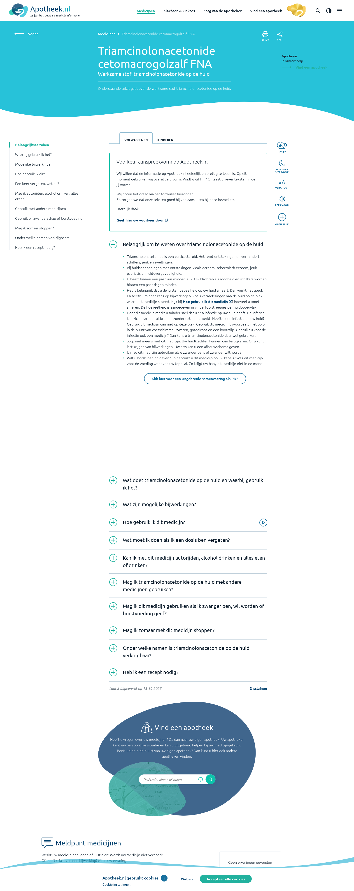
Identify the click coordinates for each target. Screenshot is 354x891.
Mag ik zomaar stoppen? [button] (34, 227)
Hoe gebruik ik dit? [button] (30, 173)
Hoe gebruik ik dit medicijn (205, 301)
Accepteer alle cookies (226, 878)
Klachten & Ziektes (179, 10)
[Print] (265, 36)
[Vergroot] (282, 184)
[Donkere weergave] (282, 167)
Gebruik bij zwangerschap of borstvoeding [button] (48, 218)
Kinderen (165, 140)
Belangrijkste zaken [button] (32, 144)
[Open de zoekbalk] (317, 10)
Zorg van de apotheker (222, 10)
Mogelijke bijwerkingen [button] (34, 164)
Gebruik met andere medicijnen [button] (40, 208)
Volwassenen (136, 140)
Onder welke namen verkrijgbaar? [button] (42, 237)
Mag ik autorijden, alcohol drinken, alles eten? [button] (46, 196)
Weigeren (188, 879)
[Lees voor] (282, 201)
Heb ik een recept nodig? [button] (35, 247)
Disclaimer (258, 688)
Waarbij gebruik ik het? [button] (33, 154)
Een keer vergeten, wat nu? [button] (37, 183)
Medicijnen (146, 10)
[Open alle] (282, 219)
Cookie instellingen (116, 884)
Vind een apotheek (266, 10)
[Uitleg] (282, 147)
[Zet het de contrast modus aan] (328, 10)
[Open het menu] (339, 10)
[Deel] (280, 37)
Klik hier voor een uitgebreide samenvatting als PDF (195, 378)
